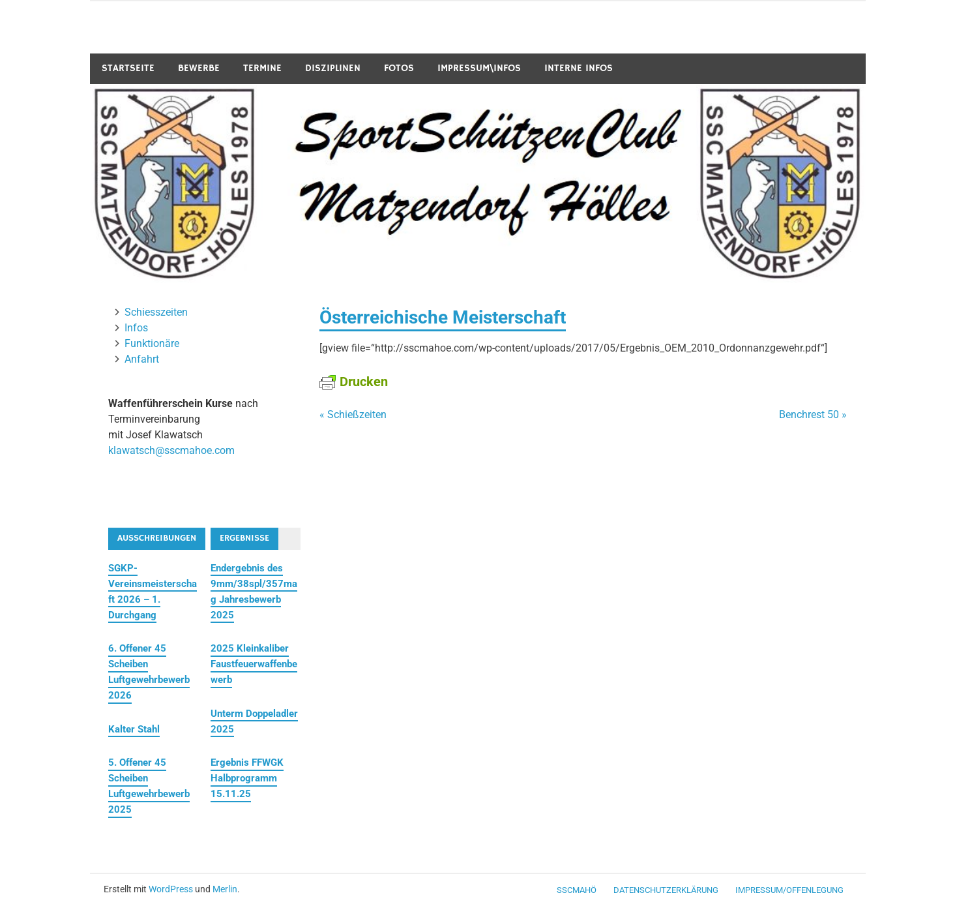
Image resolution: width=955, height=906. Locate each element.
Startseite (128, 68)
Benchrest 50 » (813, 414)
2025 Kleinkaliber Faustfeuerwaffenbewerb (254, 664)
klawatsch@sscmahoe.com (171, 450)
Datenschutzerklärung (665, 890)
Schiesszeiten (156, 312)
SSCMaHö (576, 890)
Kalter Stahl (134, 729)
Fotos (399, 68)
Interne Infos (578, 68)
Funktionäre (152, 343)
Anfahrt (142, 359)
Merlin (225, 889)
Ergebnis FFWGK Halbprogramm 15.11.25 (247, 778)
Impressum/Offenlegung (789, 890)
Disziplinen (332, 68)
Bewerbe (199, 68)
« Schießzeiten (353, 414)
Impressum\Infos (479, 68)
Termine (262, 68)
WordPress (171, 889)
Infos (136, 328)
